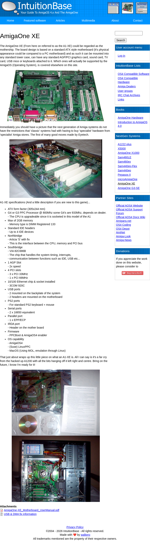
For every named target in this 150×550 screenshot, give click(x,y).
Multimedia (88, 20)
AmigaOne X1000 (128, 152)
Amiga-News (123, 240)
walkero (85, 534)
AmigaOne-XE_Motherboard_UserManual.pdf (31, 510)
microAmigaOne (127, 179)
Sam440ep (124, 170)
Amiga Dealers (127, 86)
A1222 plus (124, 144)
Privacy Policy (74, 527)
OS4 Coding (123, 224)
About (115, 20)
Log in (121, 55)
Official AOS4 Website (129, 205)
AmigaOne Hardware (130, 117)
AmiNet (120, 232)
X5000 (122, 148)
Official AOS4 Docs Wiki (130, 217)
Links (121, 99)
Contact (137, 20)
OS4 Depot (122, 228)
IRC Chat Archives (129, 95)
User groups (125, 90)
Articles (60, 20)
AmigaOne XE (126, 183)
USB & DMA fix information (20, 514)
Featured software (35, 20)
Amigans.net (123, 220)
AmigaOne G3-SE (129, 188)
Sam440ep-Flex (127, 166)
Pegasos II (124, 174)
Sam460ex (124, 161)
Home (10, 20)
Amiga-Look (123, 236)
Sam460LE (124, 157)
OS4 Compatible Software (133, 73)
